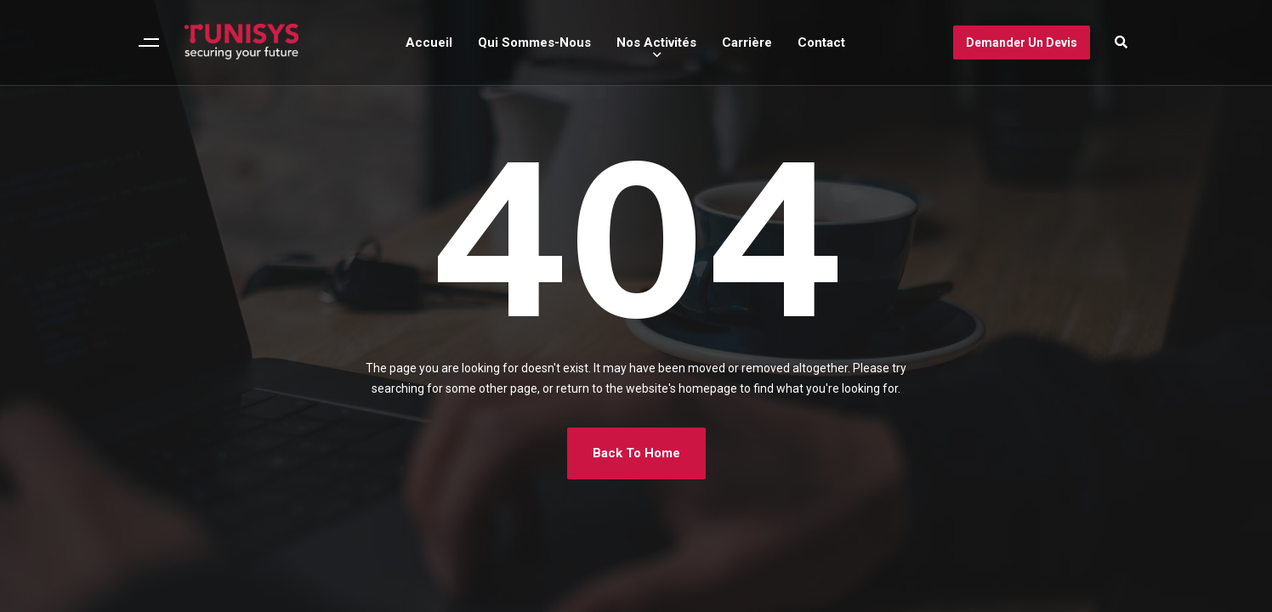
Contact (821, 42)
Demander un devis (1021, 42)
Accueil (429, 42)
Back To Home (636, 453)
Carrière (747, 42)
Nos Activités (656, 42)
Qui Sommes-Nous (534, 42)
